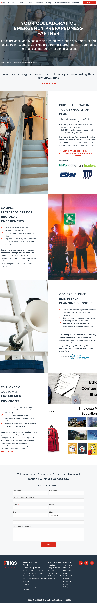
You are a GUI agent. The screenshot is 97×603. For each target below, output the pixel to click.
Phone (51, 505)
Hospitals (51, 565)
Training (48, 3)
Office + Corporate (55, 576)
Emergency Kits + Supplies (33, 570)
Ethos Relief (67, 568)
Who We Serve (17, 3)
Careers (66, 579)
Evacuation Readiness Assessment (66, 3)
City (14, 512)
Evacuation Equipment (31, 568)
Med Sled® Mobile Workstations (35, 579)
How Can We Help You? (22, 527)
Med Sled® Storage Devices (33, 573)
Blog (65, 573)
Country (16, 519)
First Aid (26, 581)
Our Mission (67, 565)
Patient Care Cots (29, 576)
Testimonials (67, 576)
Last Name (53, 490)
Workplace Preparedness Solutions (25, 63)
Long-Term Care (54, 568)
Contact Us (90, 2)
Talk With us (48, 83)
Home (3, 63)
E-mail (15, 505)
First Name (17, 490)
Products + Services (32, 562)
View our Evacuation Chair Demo (80, 154)
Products (29, 3)
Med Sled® (27, 565)
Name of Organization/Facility (24, 497)
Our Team (67, 570)
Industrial (51, 579)
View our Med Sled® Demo (77, 151)
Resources (39, 3)
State (51, 512)
